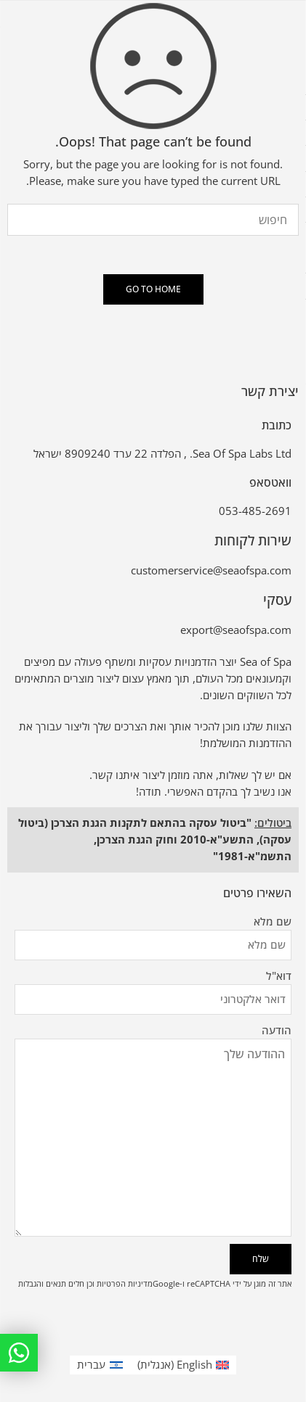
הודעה (153, 1039)
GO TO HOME (153, 289)
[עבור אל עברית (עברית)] (100, 1365)
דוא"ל (153, 976)
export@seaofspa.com (235, 630)
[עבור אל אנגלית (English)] (183, 1365)
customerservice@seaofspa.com (211, 570)
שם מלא (153, 922)
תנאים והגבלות (42, 1283)
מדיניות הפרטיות (125, 1283)
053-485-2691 (255, 511)
